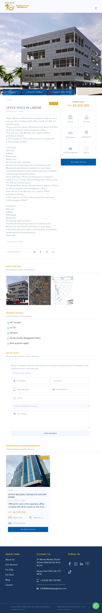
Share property (13, 252)
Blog (7, 580)
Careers (9, 585)
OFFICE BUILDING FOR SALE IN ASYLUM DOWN (27, 495)
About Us (9, 559)
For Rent (9, 574)
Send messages (50, 433)
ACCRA (10, 100)
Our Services (11, 564)
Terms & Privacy (18, 609)
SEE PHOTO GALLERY (15, 242)
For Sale (9, 569)
